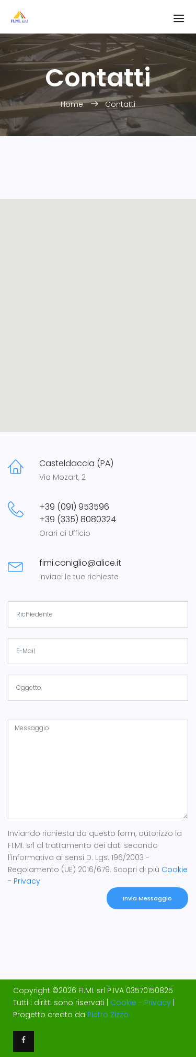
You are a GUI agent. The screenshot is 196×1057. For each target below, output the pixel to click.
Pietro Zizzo (108, 1014)
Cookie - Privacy (140, 1002)
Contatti (120, 104)
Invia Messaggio (147, 898)
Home (73, 104)
